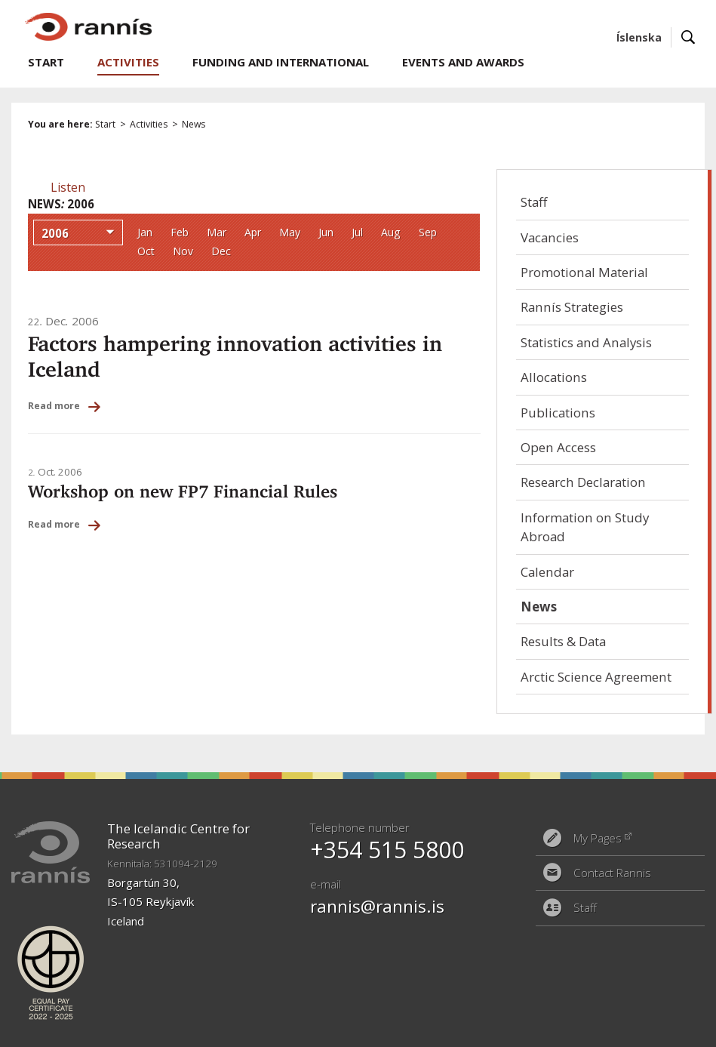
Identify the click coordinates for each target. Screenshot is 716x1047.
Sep (428, 232)
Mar (216, 232)
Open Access (558, 447)
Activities (148, 124)
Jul (357, 232)
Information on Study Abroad (585, 527)
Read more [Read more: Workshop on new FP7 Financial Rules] (54, 524)
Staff (534, 202)
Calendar (547, 571)
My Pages (597, 837)
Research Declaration (583, 482)
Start (105, 124)
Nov (183, 251)
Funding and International (280, 61)
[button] (68, 187)
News (193, 124)
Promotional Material (584, 272)
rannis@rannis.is (377, 906)
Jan (144, 232)
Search (688, 37)
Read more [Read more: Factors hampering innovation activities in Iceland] (54, 405)
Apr (252, 232)
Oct (146, 251)
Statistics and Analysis (586, 342)
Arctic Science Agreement (596, 676)
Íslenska (639, 37)
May (289, 232)
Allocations (554, 377)
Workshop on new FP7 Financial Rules (182, 491)
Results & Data (563, 641)
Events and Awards (463, 61)
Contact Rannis (612, 872)
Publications (558, 412)
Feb (180, 232)
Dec (221, 251)
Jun (325, 232)
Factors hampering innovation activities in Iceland (235, 356)
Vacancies (550, 237)
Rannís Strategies (572, 307)
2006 (55, 233)
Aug (391, 232)
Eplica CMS (637, 1028)
